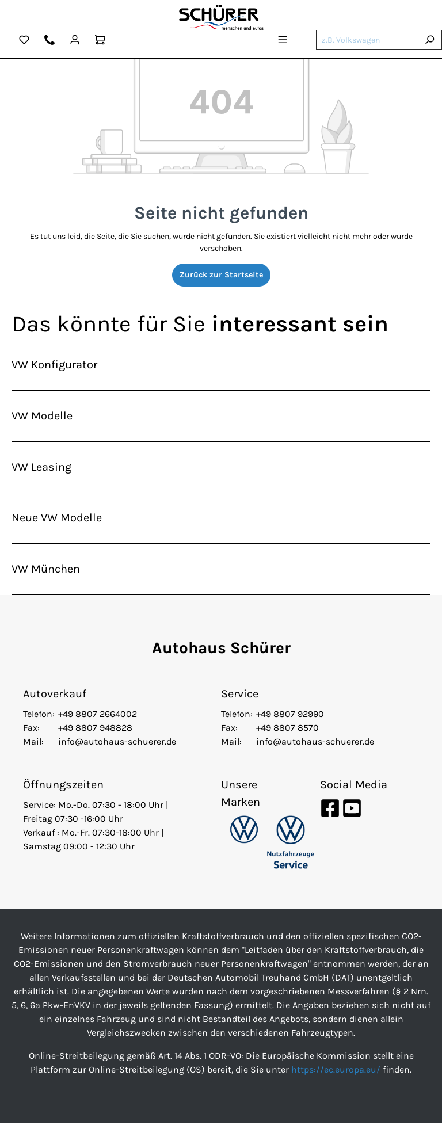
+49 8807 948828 (95, 733)
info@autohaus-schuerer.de (117, 747)
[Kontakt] (49, 41)
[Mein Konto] (74, 41)
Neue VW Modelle (57, 522)
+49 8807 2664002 (97, 720)
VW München (46, 574)
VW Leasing (41, 469)
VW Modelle (42, 417)
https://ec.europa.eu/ (335, 1075)
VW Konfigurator (54, 365)
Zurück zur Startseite (221, 275)
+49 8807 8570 (287, 733)
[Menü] (282, 41)
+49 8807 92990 (290, 720)
